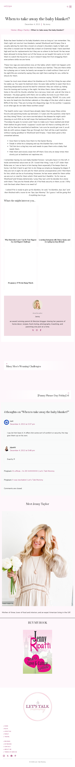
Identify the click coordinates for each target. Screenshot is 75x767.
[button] (67, 7)
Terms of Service (10, 752)
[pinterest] (15, 756)
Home (13, 30)
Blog (20, 30)
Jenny (48, 24)
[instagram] (4, 756)
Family (26, 30)
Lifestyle (7, 731)
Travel (7, 736)
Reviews (7, 741)
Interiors (8, 744)
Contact (7, 746)
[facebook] (11, 756)
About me (7, 749)
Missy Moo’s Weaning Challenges (23, 366)
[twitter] (8, 756)
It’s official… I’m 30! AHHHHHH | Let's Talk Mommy (33, 471)
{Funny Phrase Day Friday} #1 (53, 395)
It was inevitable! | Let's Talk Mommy (27, 480)
